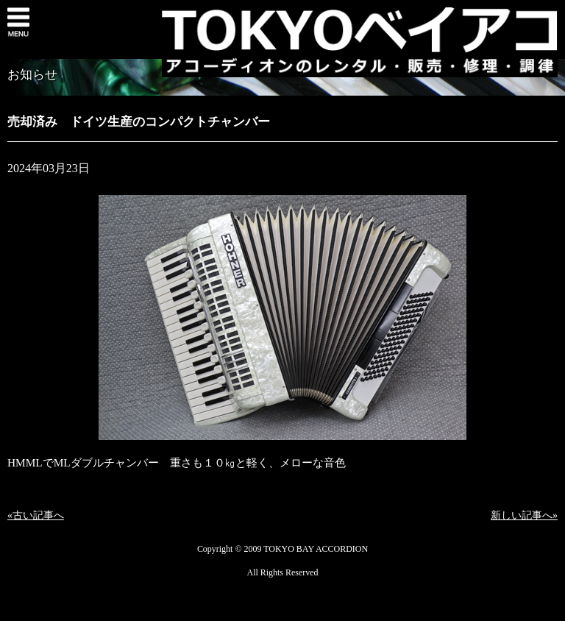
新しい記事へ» (524, 515)
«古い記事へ (35, 515)
